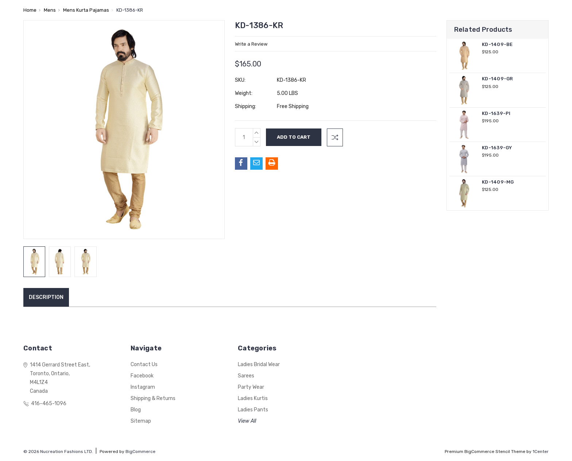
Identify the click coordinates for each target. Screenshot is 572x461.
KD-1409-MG (498, 182)
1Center (541, 451)
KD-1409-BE (497, 44)
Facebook (142, 376)
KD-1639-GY (497, 147)
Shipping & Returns (153, 398)
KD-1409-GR (497, 78)
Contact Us (144, 364)
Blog (136, 410)
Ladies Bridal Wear (259, 364)
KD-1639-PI (496, 113)
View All (247, 421)
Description (46, 297)
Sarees (246, 376)
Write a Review (251, 44)
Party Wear (251, 387)
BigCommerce (140, 451)
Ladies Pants (253, 410)
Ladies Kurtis (253, 398)
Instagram (143, 387)
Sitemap (141, 421)
